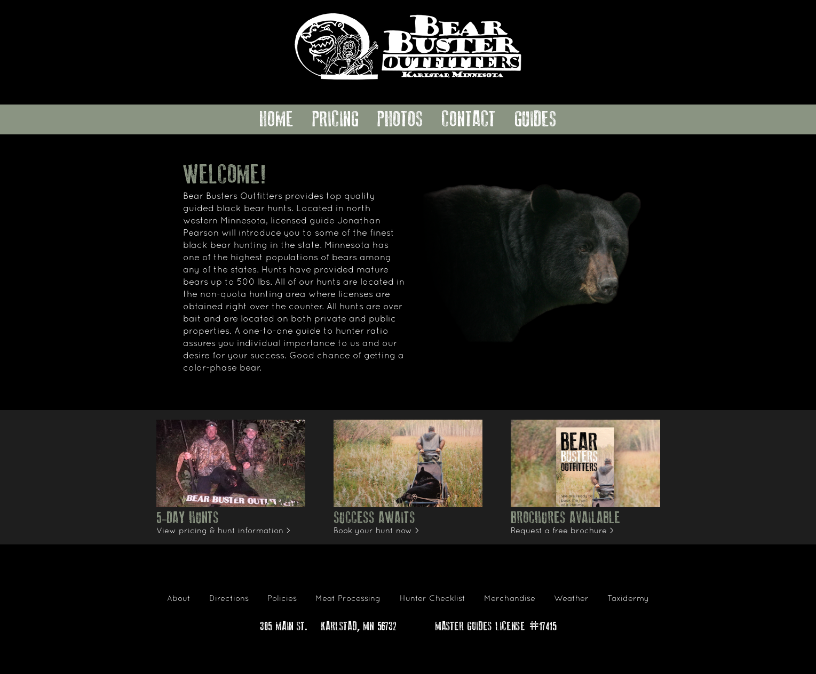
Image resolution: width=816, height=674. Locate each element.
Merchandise (509, 599)
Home (276, 119)
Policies (282, 599)
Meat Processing (348, 599)
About (179, 599)
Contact (468, 119)
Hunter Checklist (432, 599)
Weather (571, 599)
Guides (535, 119)
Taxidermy (628, 599)
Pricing (335, 119)
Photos (400, 119)
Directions (229, 599)
